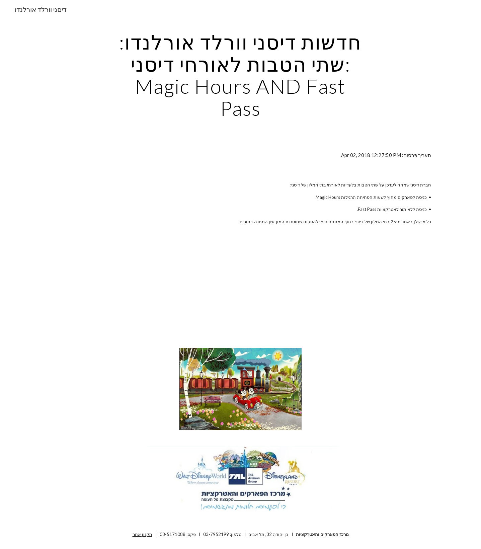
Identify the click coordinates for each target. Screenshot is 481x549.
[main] (240, 75)
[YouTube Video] (224, 288)
